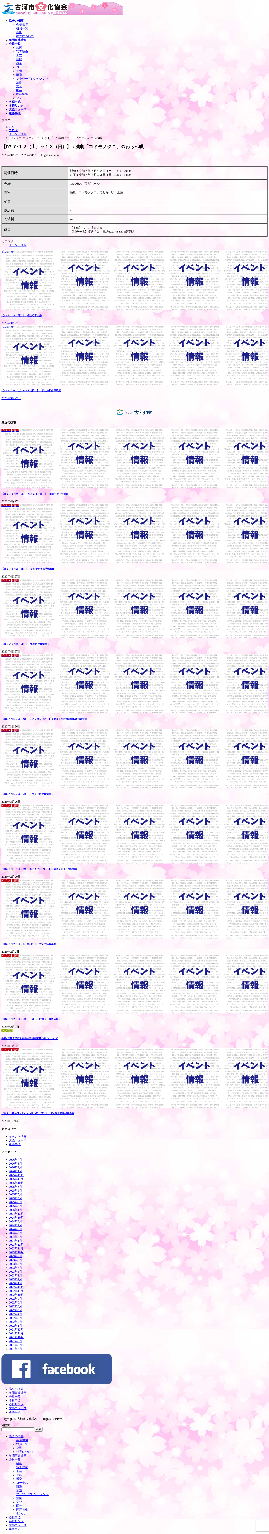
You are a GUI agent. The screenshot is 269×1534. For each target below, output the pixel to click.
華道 (19, 74)
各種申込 (15, 1400)
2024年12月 (16, 1213)
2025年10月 (16, 1182)
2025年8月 (15, 1186)
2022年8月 (15, 1302)
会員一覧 (15, 1396)
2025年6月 (15, 1190)
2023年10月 (16, 1252)
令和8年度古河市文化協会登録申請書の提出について (29, 1038)
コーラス (22, 67)
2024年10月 (16, 1217)
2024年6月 (15, 1229)
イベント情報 (17, 245)
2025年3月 (15, 1202)
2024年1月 (15, 1240)
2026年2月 (15, 1167)
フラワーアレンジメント (32, 78)
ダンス (20, 97)
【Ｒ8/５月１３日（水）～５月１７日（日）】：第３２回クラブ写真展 (39, 869)
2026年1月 (15, 1171)
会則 (19, 32)
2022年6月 (15, 1306)
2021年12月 (16, 1329)
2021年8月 (15, 1345)
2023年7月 (15, 1263)
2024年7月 (15, 1225)
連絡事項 (15, 1144)
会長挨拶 (22, 24)
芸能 (19, 59)
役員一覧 (22, 28)
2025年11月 (16, 1179)
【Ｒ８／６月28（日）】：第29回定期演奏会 (25, 644)
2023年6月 (15, 1267)
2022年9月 (15, 1298)
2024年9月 (15, 1221)
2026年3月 (15, 1163)
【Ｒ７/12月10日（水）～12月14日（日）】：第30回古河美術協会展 (37, 1113)
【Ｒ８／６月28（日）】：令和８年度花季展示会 (27, 568)
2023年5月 (15, 1271)
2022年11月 (16, 1290)
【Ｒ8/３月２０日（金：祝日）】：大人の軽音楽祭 (28, 944)
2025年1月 (15, 1209)
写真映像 (22, 51)
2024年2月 (15, 1236)
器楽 (19, 63)
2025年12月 (16, 1175)
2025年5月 (15, 1194)
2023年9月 (15, 1256)
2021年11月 (16, 1333)
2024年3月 (15, 1233)
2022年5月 (15, 1310)
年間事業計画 (17, 1392)
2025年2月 (15, 1206)
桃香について (25, 36)
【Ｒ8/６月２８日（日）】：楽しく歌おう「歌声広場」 (31, 1019)
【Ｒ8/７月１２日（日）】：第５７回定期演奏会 (27, 794)
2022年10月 (16, 1294)
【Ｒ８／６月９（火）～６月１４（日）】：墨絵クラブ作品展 (34, 493)
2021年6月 (15, 1348)
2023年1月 (15, 1283)
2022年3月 (15, 1318)
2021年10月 (16, 1337)
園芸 (19, 90)
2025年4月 (15, 1198)
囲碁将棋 (22, 94)
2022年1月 (15, 1325)
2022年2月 (15, 1321)
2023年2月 (15, 1279)
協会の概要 (16, 1388)
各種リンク (16, 1404)
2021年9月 (15, 1341)
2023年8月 (15, 1260)
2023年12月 (16, 1244)
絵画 (19, 47)
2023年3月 (15, 1275)
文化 (19, 86)
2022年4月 (15, 1314)
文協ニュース (17, 1140)
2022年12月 (16, 1287)
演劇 (19, 82)
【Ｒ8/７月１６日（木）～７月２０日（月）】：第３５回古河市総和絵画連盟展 (44, 719)
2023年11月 (16, 1248)
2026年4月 (15, 1159)
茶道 (19, 70)
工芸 (19, 55)
